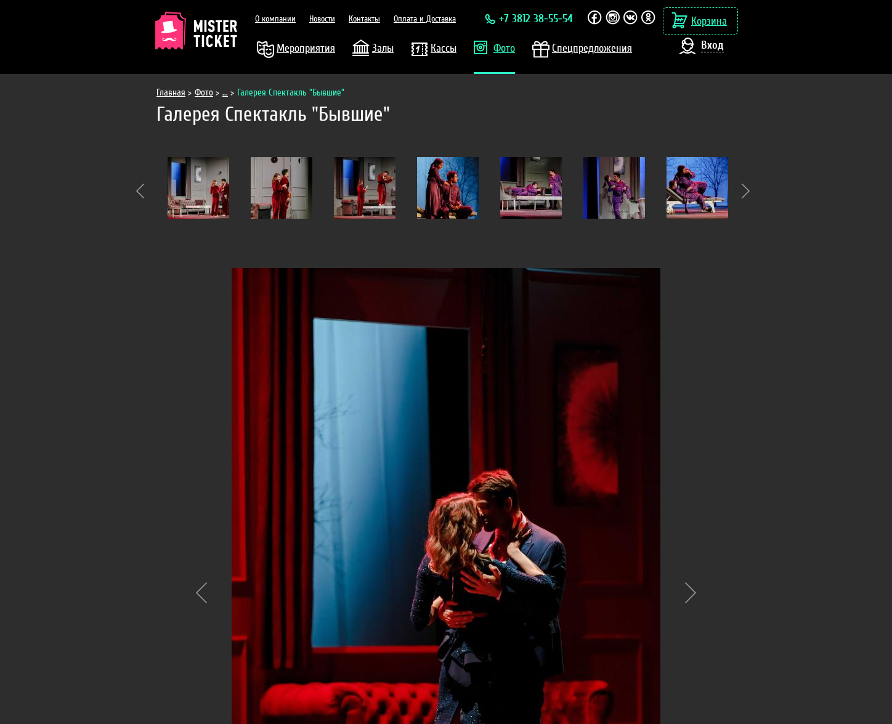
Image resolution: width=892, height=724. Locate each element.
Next (746, 191)
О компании (275, 19)
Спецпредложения (592, 48)
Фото (504, 48)
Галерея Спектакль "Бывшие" (290, 92)
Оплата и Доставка (425, 19)
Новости (322, 19)
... (225, 92)
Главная (170, 92)
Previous (140, 191)
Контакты (364, 19)
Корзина (709, 21)
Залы (383, 48)
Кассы (443, 48)
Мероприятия (306, 48)
